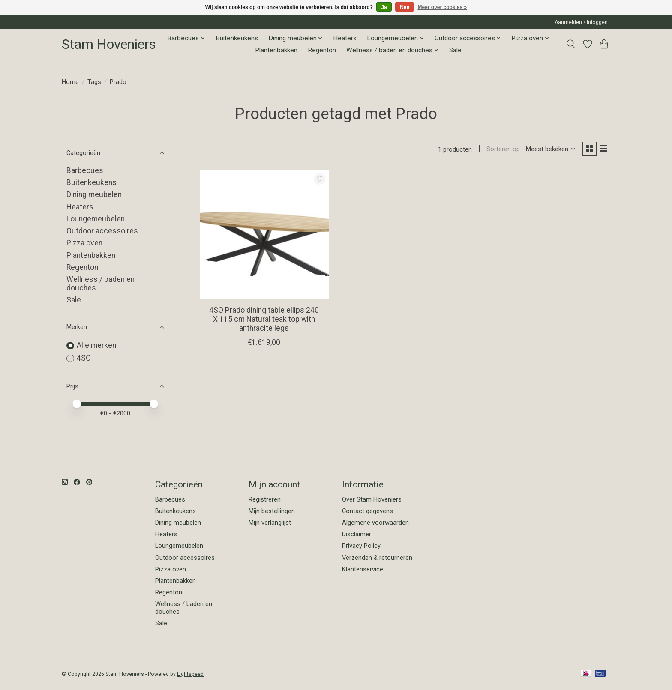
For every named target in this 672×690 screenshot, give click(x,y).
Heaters (345, 38)
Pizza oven (84, 243)
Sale (455, 50)
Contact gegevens (367, 511)
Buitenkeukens (237, 38)
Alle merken (96, 345)
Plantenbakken (276, 50)
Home (70, 82)
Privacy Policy (361, 546)
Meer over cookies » (442, 7)
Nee (404, 7)
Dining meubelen (94, 194)
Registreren (265, 499)
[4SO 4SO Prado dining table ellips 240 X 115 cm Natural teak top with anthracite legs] (264, 235)
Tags (94, 82)
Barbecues (84, 170)
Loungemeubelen (95, 219)
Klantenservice (362, 569)
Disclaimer (356, 534)
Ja (384, 7)
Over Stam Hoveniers (372, 499)
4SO (84, 358)
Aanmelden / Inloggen (581, 22)
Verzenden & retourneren (377, 558)
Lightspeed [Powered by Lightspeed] (190, 674)
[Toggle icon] (571, 44)
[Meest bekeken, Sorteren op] (549, 150)
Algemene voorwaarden (375, 522)
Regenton (322, 50)
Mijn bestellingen (272, 511)
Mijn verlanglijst (270, 522)
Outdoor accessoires (102, 231)
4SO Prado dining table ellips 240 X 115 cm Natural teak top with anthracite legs (264, 320)
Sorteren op (501, 150)
